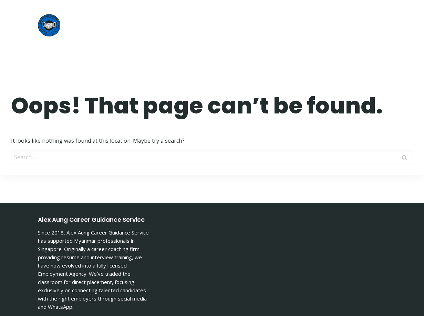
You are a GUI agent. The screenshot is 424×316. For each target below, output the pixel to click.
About (253, 12)
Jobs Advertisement (343, 12)
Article (287, 12)
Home (222, 12)
